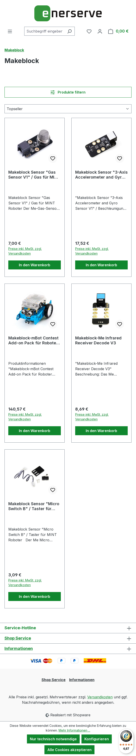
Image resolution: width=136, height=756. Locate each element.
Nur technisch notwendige (53, 739)
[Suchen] (69, 31)
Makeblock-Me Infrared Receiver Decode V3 (98, 340)
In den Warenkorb (34, 265)
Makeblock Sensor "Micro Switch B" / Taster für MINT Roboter (33, 506)
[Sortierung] (68, 108)
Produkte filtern (67, 92)
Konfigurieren (96, 739)
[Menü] (9, 31)
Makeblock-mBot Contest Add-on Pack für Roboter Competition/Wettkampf (33, 340)
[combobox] (44, 31)
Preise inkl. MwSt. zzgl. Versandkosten (25, 251)
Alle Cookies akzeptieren (69, 749)
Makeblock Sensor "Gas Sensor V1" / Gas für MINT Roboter (34, 175)
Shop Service (17, 638)
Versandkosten (100, 697)
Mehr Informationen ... (74, 730)
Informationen (18, 648)
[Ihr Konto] (99, 31)
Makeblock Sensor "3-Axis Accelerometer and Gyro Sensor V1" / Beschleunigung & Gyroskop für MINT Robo (101, 175)
